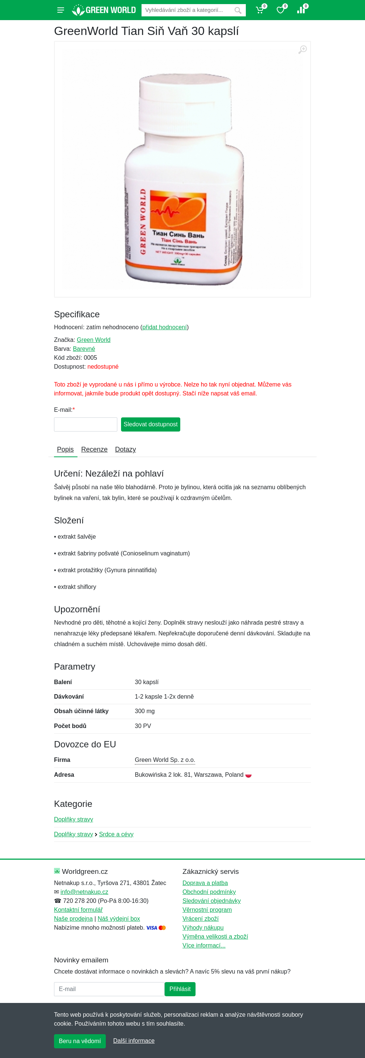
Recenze (94, 449)
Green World (93, 340)
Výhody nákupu (202, 927)
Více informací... (204, 945)
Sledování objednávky (211, 901)
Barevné (84, 349)
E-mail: (63, 410)
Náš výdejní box (119, 919)
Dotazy (125, 449)
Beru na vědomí (80, 1041)
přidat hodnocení (164, 327)
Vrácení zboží (200, 919)
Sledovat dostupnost (151, 424)
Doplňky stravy (73, 819)
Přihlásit (180, 989)
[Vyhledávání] (186, 10)
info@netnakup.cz (84, 892)
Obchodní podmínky (209, 892)
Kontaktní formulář (78, 910)
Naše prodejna (73, 919)
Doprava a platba (205, 883)
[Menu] (60, 10)
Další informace (134, 1041)
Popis (65, 449)
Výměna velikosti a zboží (215, 936)
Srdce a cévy (116, 834)
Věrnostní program (207, 910)
